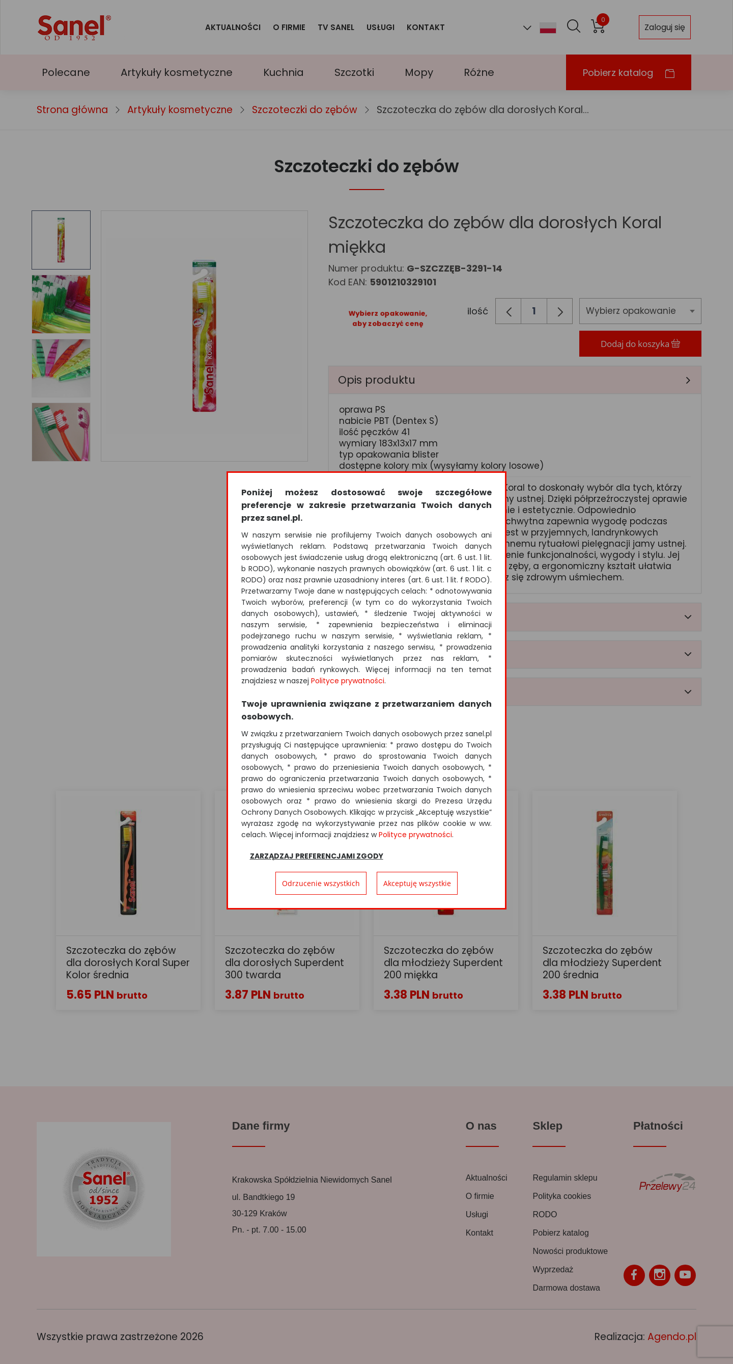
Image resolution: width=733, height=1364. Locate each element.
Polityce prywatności (347, 681)
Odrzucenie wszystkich (321, 883)
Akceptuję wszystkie (417, 883)
